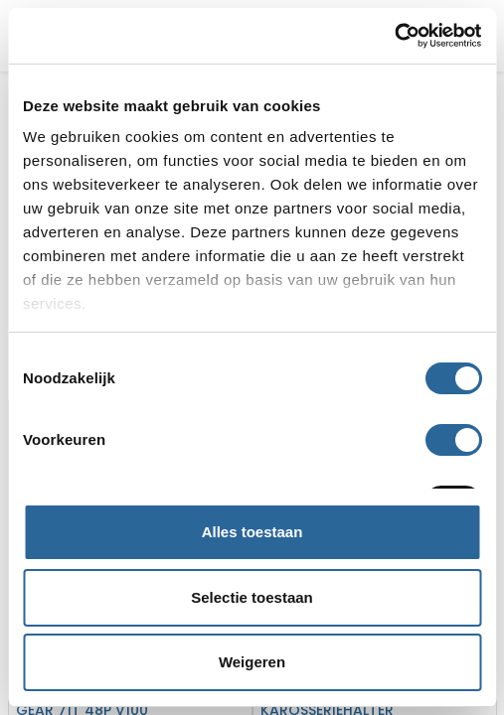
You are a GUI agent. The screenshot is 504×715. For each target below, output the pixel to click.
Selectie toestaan (252, 597)
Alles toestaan (252, 531)
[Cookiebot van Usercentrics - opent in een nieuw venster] (394, 36)
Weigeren (252, 661)
